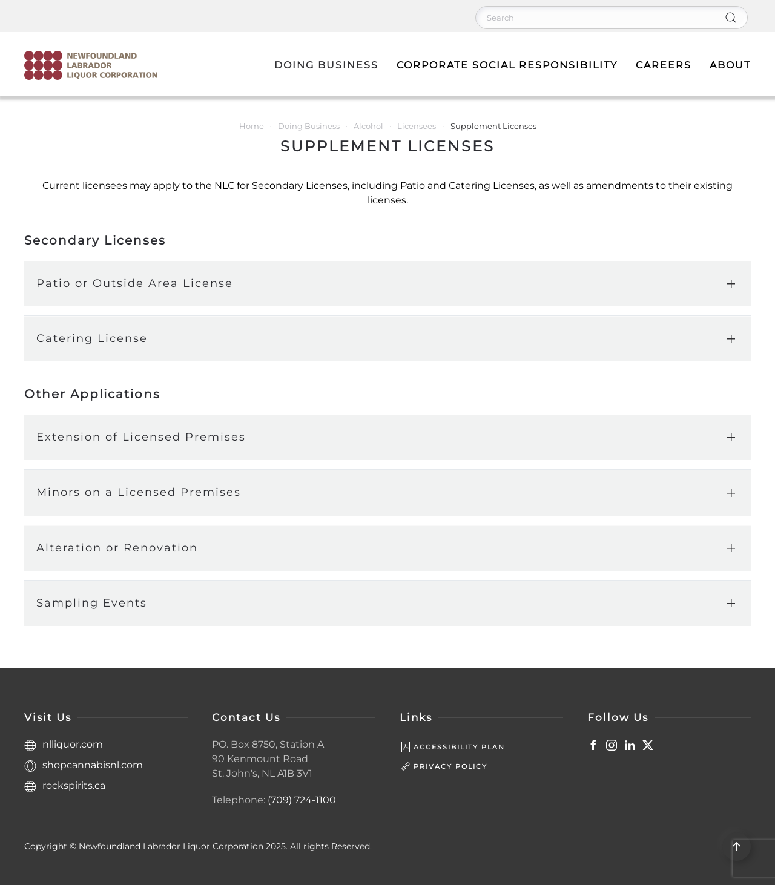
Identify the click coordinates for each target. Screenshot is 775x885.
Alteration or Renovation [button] (117, 547)
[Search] (611, 17)
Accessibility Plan (452, 747)
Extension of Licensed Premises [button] (141, 437)
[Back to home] (90, 65)
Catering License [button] (92, 338)
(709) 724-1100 (302, 800)
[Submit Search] (731, 17)
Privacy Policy (443, 766)
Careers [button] (663, 65)
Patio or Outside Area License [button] (134, 283)
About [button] (730, 65)
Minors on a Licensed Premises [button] (138, 492)
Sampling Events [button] (91, 603)
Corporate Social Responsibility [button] (507, 65)
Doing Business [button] (326, 65)
